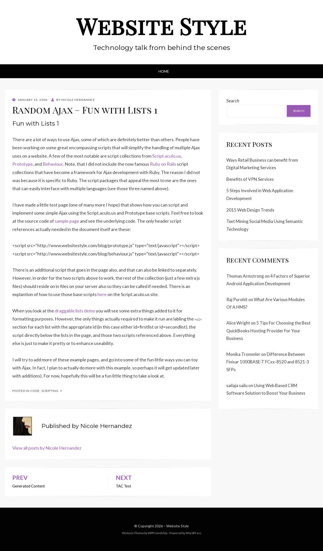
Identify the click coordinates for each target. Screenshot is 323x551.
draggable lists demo (75, 310)
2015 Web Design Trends (250, 210)
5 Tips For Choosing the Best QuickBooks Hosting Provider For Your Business (268, 330)
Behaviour (53, 164)
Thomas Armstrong (245, 276)
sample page (67, 221)
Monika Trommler (243, 354)
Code (35, 391)
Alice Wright (238, 323)
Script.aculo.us (166, 156)
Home (163, 71)
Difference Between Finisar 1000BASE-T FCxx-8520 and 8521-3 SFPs (267, 362)
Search (232, 100)
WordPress (193, 533)
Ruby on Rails (163, 164)
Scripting (50, 391)
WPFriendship (157, 533)
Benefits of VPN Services (250, 179)
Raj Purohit (237, 299)
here (102, 294)
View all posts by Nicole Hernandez (46, 448)
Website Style (161, 26)
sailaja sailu (237, 385)
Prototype (22, 164)
